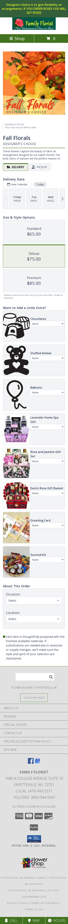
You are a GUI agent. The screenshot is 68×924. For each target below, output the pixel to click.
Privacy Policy (17, 903)
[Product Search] (34, 677)
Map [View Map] (34, 920)
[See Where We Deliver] (34, 697)
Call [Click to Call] (11, 920)
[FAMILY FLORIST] (34, 29)
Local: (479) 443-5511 (34, 791)
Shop (17, 38)
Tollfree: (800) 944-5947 (34, 797)
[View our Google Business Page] (37, 763)
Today (40, 184)
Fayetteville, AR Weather (26, 890)
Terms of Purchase (44, 903)
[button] (34, 838)
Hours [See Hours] (56, 920)
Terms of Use (34, 909)
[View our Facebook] (31, 763)
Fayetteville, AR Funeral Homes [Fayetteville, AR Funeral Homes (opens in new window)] (23, 877)
